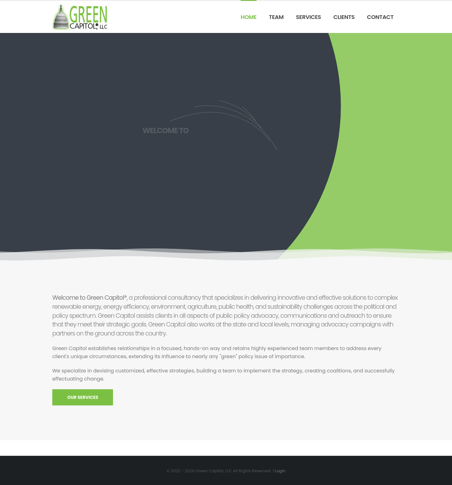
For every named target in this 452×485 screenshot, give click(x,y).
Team (276, 17)
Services (308, 17)
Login (280, 471)
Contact (380, 17)
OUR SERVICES (82, 397)
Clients (344, 17)
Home (249, 17)
